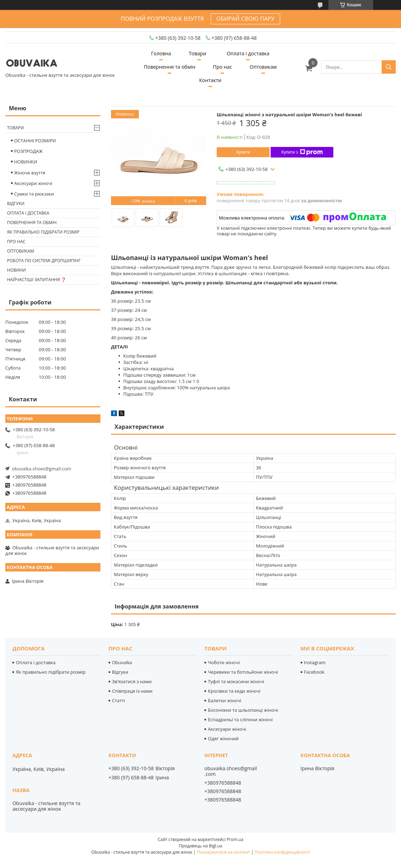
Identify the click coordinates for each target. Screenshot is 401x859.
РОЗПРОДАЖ (28, 151)
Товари (197, 53)
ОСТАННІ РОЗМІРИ (35, 140)
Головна (161, 53)
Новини (16, 270)
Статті (118, 700)
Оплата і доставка (248, 53)
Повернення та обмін (169, 66)
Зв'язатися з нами (132, 681)
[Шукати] (389, 67)
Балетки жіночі (224, 700)
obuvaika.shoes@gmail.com (41, 468)
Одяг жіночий (223, 738)
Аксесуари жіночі (33, 183)
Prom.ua (235, 839)
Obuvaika (122, 662)
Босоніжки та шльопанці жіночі (243, 710)
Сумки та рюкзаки (34, 194)
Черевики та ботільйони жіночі (243, 672)
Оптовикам (263, 66)
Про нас (222, 66)
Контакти (210, 80)
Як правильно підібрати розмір (43, 232)
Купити (243, 152)
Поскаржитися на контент (223, 852)
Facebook (314, 672)
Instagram (315, 662)
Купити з (301, 152)
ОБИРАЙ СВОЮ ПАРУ (245, 19)
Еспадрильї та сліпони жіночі (240, 719)
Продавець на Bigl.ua (200, 846)
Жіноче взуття (29, 172)
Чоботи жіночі (224, 662)
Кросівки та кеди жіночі (234, 691)
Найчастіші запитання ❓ (36, 280)
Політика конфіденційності (282, 852)
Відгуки (15, 203)
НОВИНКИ (25, 162)
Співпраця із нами (132, 691)
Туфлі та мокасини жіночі (236, 681)
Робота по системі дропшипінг (44, 261)
